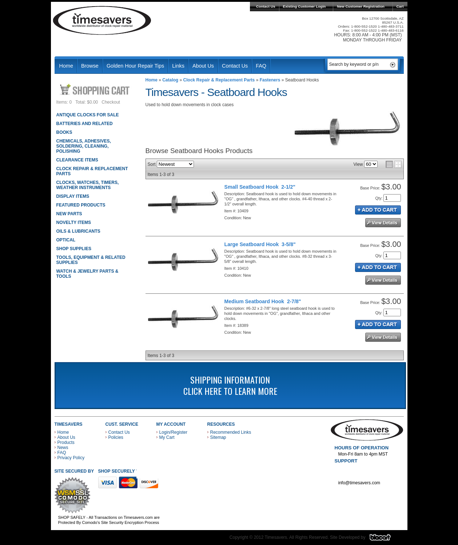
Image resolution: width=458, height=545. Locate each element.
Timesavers (102, 20)
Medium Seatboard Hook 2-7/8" (262, 301)
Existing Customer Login (304, 6)
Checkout (110, 102)
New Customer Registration (361, 6)
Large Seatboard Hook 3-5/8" (260, 244)
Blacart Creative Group (384, 539)
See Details (383, 222)
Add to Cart (378, 210)
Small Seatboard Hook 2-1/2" (259, 187)
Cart (400, 6)
